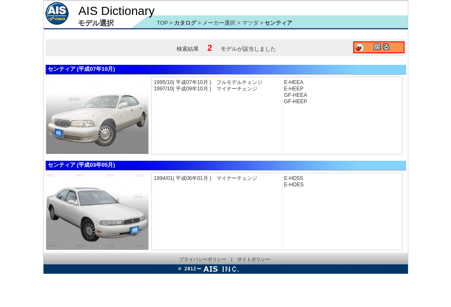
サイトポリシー (253, 259)
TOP (162, 23)
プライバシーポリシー (202, 259)
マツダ (251, 23)
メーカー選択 (219, 23)
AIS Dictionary (117, 10)
